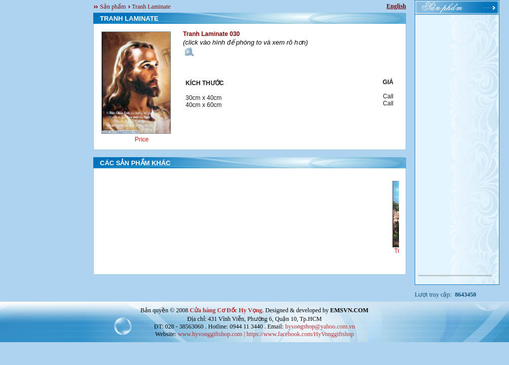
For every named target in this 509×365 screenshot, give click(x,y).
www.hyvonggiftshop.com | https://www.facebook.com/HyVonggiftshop (266, 334)
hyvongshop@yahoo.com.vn (320, 326)
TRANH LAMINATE (129, 18)
